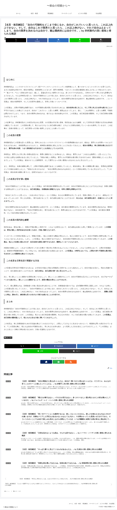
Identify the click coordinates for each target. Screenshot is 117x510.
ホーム (69, 504)
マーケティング (93, 504)
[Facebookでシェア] (40, 40)
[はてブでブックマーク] (58, 40)
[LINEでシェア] (77, 40)
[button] (95, 40)
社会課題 (111, 504)
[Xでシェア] (21, 40)
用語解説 (84, 504)
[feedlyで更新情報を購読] (58, 362)
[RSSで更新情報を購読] (63, 362)
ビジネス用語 (103, 504)
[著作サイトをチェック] (54, 362)
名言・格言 (8, 337)
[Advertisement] (58, 61)
